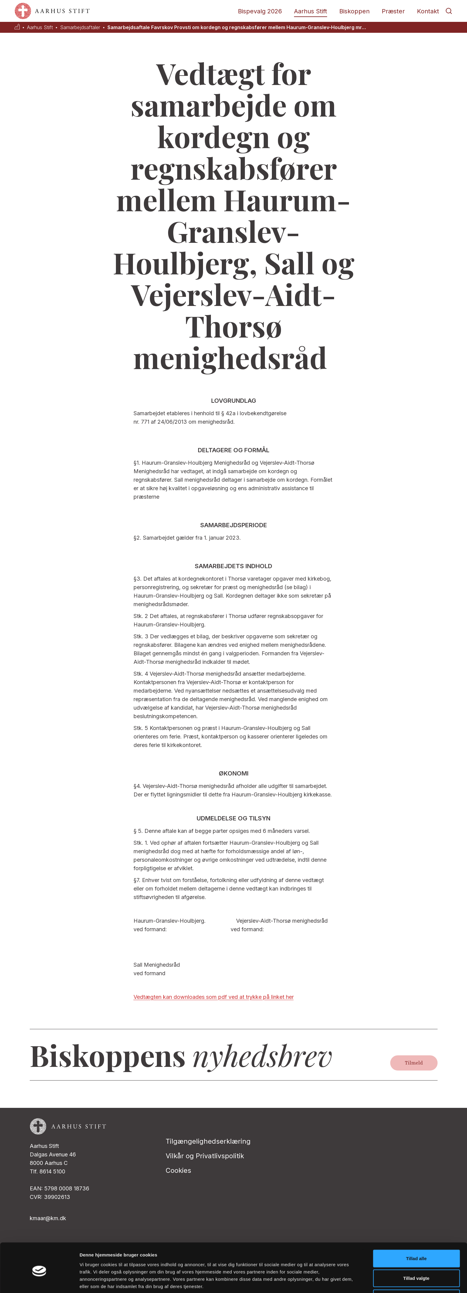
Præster (393, 11)
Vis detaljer (315, 1281)
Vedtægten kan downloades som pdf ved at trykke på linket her (214, 997)
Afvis (416, 1273)
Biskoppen (354, 11)
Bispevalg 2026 (260, 11)
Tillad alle (416, 1233)
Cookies (178, 1170)
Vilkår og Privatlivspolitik (205, 1155)
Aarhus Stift (310, 11)
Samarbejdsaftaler (80, 27)
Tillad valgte (416, 1253)
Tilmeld (414, 1063)
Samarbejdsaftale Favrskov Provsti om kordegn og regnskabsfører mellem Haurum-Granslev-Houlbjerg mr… (236, 27)
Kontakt (428, 11)
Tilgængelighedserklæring (208, 1141)
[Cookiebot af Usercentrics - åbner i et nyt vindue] (39, 1281)
